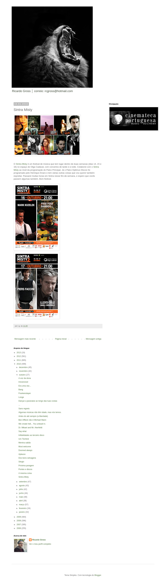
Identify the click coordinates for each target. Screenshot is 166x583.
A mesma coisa (25, 473)
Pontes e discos (25, 469)
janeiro (22, 512)
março (22, 504)
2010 (19, 364)
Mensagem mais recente (25, 339)
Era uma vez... (24, 386)
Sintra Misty (21, 164)
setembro (23, 482)
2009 (19, 517)
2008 (19, 521)
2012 (19, 356)
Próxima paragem (26, 465)
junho (21, 493)
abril (21, 501)
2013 (19, 352)
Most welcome (24, 446)
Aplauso (21, 454)
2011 (19, 360)
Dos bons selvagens (27, 458)
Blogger (98, 575)
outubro (22, 375)
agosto (22, 485)
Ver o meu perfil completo (40, 544)
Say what (22, 431)
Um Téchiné (23, 439)
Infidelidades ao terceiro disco (31, 435)
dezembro (23, 367)
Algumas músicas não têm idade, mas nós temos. (39, 412)
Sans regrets (24, 408)
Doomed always (25, 450)
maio (21, 497)
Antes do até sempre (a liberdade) (33, 416)
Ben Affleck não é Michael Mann (32, 420)
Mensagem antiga (93, 339)
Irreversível (23, 382)
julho (21, 489)
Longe (21, 397)
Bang (20, 389)
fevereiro (23, 508)
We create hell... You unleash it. (32, 424)
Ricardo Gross (39, 540)
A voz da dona (24, 378)
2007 (19, 524)
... (19, 405)
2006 (19, 528)
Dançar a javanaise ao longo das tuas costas (37, 401)
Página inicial (61, 339)
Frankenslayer (24, 393)
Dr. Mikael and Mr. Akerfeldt (30, 427)
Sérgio (21, 462)
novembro (23, 371)
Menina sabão (24, 443)
